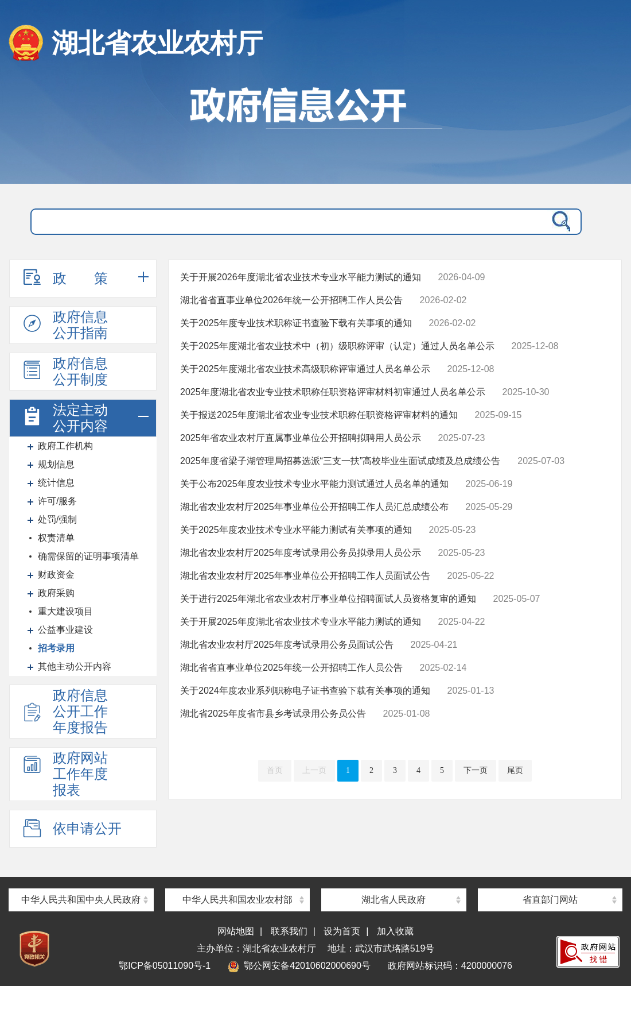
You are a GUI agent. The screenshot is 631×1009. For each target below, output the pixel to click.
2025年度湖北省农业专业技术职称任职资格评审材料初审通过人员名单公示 (332, 392)
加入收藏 (395, 931)
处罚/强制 (57, 519)
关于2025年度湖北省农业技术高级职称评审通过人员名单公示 (305, 369)
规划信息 (56, 464)
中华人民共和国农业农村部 (237, 899)
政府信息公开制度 (64, 371)
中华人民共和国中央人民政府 (81, 899)
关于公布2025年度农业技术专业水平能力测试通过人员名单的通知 (314, 484)
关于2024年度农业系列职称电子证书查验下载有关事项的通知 (305, 690)
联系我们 (289, 931)
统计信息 (56, 483)
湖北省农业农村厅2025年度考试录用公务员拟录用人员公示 (300, 553)
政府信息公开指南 (64, 325)
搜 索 (558, 221)
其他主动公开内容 (74, 666)
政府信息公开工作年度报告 (64, 711)
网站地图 (235, 931)
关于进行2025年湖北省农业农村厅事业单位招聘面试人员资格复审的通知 (328, 599)
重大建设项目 (65, 611)
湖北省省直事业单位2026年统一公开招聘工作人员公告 (291, 300)
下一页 (475, 770)
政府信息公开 (315, 129)
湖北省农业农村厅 (157, 43)
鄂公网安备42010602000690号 (299, 966)
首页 (275, 770)
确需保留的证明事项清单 (88, 556)
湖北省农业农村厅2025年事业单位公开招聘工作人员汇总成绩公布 (314, 507)
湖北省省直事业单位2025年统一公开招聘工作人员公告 (291, 667)
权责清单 (56, 538)
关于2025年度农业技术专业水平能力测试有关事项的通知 (296, 530)
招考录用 (56, 648)
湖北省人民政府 (393, 899)
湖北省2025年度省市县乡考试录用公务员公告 (273, 713)
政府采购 (56, 593)
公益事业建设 (65, 630)
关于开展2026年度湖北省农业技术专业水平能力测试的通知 (300, 277)
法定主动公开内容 (64, 418)
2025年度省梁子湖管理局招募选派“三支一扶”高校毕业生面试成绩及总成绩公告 (340, 461)
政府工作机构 (65, 446)
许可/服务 (57, 501)
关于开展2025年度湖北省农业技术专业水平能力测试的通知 (300, 622)
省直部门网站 (550, 899)
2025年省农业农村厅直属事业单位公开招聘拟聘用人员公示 (300, 438)
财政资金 (56, 574)
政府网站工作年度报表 (64, 774)
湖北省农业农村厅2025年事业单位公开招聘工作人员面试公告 (305, 576)
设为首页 (342, 931)
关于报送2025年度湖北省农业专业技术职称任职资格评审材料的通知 (319, 415)
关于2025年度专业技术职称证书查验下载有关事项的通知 (296, 323)
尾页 (515, 770)
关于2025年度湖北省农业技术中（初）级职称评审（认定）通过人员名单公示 (337, 346)
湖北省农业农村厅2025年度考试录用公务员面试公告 (287, 645)
